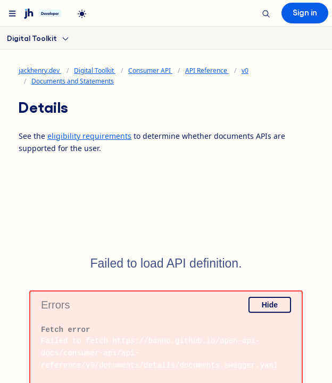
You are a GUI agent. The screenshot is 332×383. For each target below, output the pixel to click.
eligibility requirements (89, 136)
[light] (82, 14)
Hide (270, 305)
